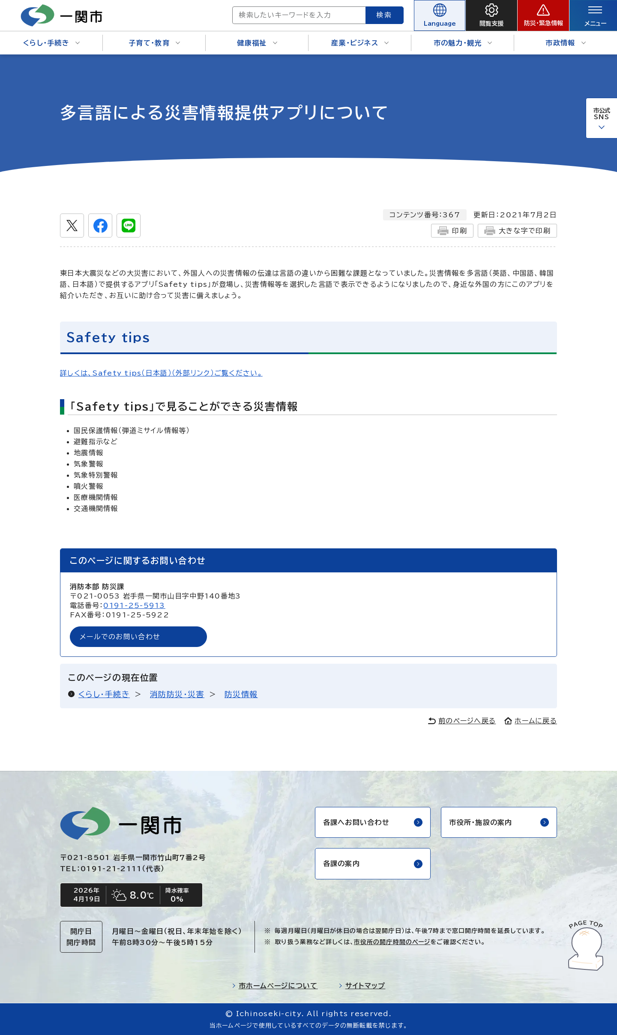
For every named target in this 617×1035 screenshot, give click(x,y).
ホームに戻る (530, 721)
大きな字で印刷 (517, 230)
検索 (384, 15)
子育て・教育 (154, 42)
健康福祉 (257, 42)
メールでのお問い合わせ (120, 636)
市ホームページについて (275, 985)
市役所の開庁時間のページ (392, 942)
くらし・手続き (51, 42)
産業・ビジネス (360, 42)
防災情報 (241, 694)
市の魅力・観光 (463, 42)
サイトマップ (362, 985)
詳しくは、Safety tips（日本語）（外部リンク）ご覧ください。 (161, 373)
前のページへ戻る (462, 721)
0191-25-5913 (134, 605)
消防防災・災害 (177, 694)
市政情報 (565, 42)
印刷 (452, 230)
